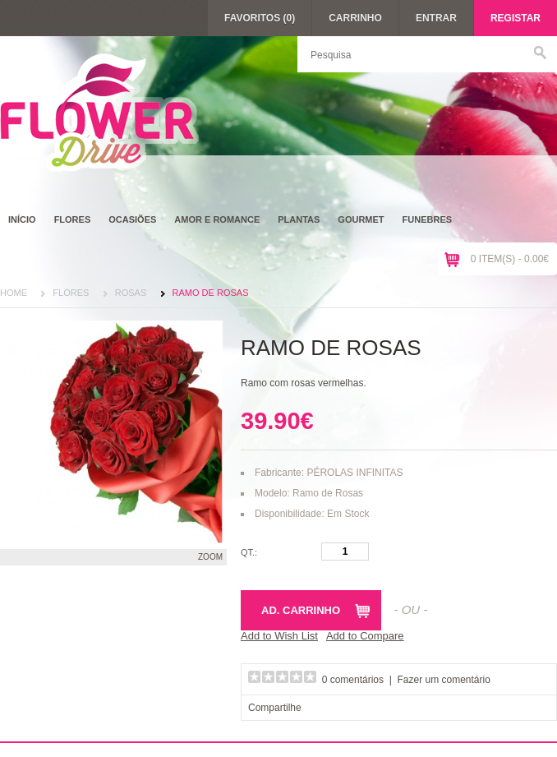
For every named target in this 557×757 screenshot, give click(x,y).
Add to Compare (365, 636)
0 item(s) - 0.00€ (510, 259)
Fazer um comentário (444, 679)
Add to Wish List (279, 636)
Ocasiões (132, 219)
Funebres (428, 219)
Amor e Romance (217, 219)
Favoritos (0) (259, 18)
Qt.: (249, 552)
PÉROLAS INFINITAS (354, 472)
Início (22, 219)
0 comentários (353, 679)
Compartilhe (275, 707)
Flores (72, 219)
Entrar (436, 18)
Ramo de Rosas (211, 293)
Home (13, 293)
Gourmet (361, 219)
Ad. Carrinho (300, 610)
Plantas (299, 219)
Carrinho (355, 18)
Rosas (131, 293)
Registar (515, 18)
